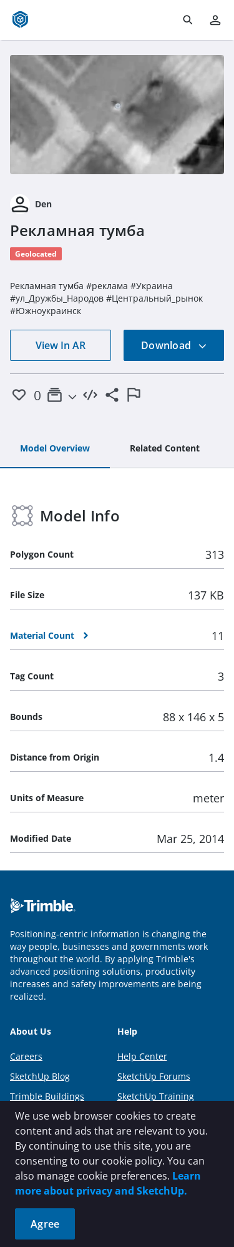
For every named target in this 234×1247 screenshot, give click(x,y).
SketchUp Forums (153, 1076)
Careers (26, 1056)
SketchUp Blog (40, 1076)
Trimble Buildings (47, 1096)
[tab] (55, 449)
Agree (45, 1224)
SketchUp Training (155, 1096)
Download (174, 345)
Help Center (142, 1056)
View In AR (60, 345)
